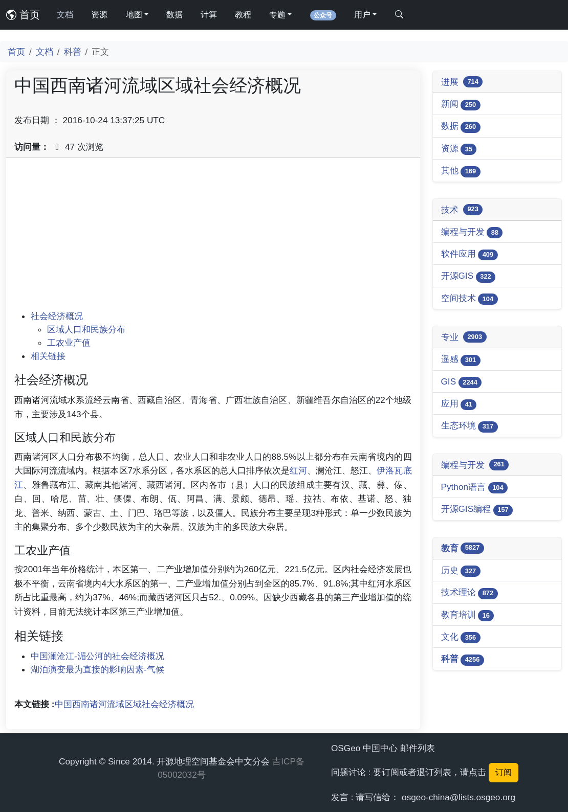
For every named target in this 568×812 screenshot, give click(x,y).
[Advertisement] (213, 237)
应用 (459, 404)
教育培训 (467, 615)
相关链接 (48, 356)
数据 (174, 14)
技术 (462, 209)
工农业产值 (69, 342)
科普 (72, 52)
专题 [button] (277, 14)
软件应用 (469, 254)
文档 (65, 14)
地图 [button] (134, 14)
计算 (209, 14)
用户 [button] (362, 14)
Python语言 (474, 487)
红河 (298, 470)
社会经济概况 (57, 316)
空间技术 (469, 299)
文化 (460, 637)
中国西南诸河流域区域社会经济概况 (124, 704)
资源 (99, 14)
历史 (460, 571)
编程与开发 (472, 232)
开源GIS (468, 276)
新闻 (460, 104)
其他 (460, 171)
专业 (464, 337)
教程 (243, 14)
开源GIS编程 (477, 509)
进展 (462, 81)
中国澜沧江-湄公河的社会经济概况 (97, 656)
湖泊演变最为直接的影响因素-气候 (97, 669)
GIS (461, 382)
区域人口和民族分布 (86, 329)
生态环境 (469, 426)
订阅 (503, 772)
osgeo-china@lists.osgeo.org (458, 797)
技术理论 (469, 593)
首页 (23, 14)
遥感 (460, 360)
